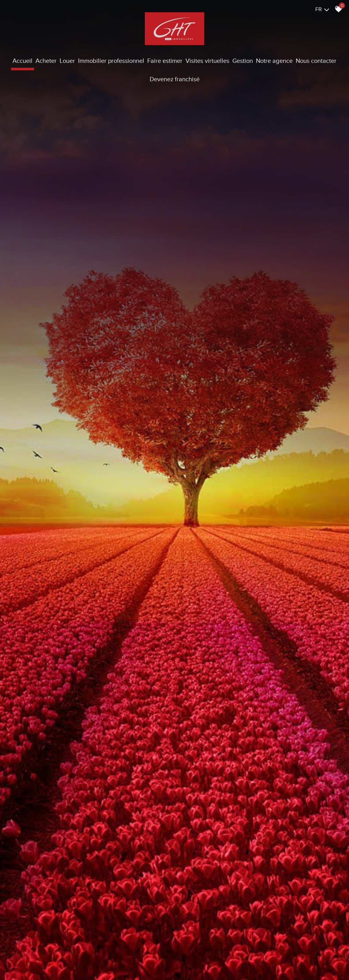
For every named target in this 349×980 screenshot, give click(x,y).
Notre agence (274, 60)
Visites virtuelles (207, 60)
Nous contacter (316, 60)
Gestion (242, 60)
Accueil (22, 60)
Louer (67, 60)
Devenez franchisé (175, 79)
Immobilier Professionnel (111, 60)
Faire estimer (164, 60)
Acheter (46, 60)
